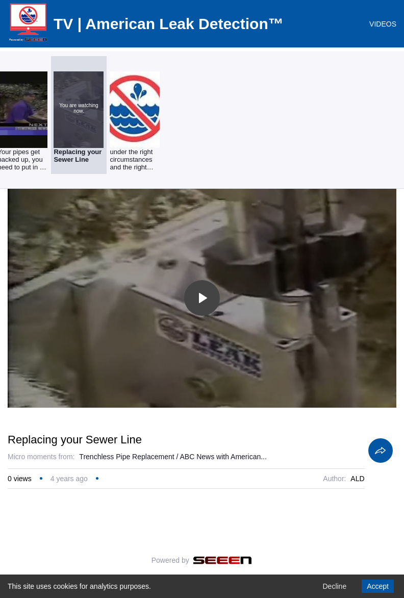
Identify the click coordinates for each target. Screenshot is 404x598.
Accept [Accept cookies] (378, 586)
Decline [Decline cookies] (334, 586)
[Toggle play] (202, 298)
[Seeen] (222, 560)
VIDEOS (382, 24)
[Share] (380, 450)
